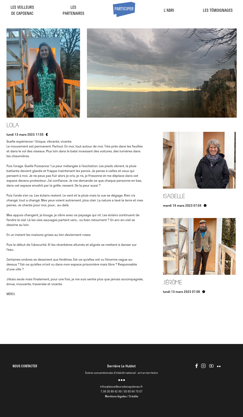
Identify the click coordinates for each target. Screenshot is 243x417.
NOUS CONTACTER (25, 366)
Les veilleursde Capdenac (22, 10)
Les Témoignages (218, 10)
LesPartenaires (73, 10)
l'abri (169, 10)
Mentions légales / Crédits (121, 396)
